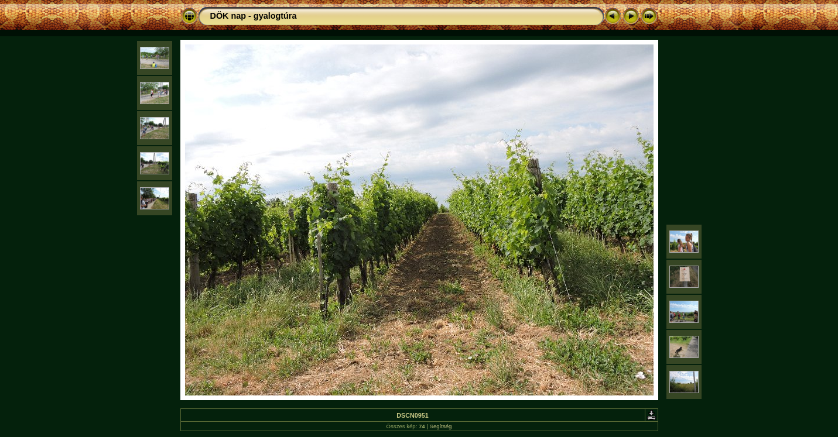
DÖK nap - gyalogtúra (253, 15)
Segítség (441, 426)
